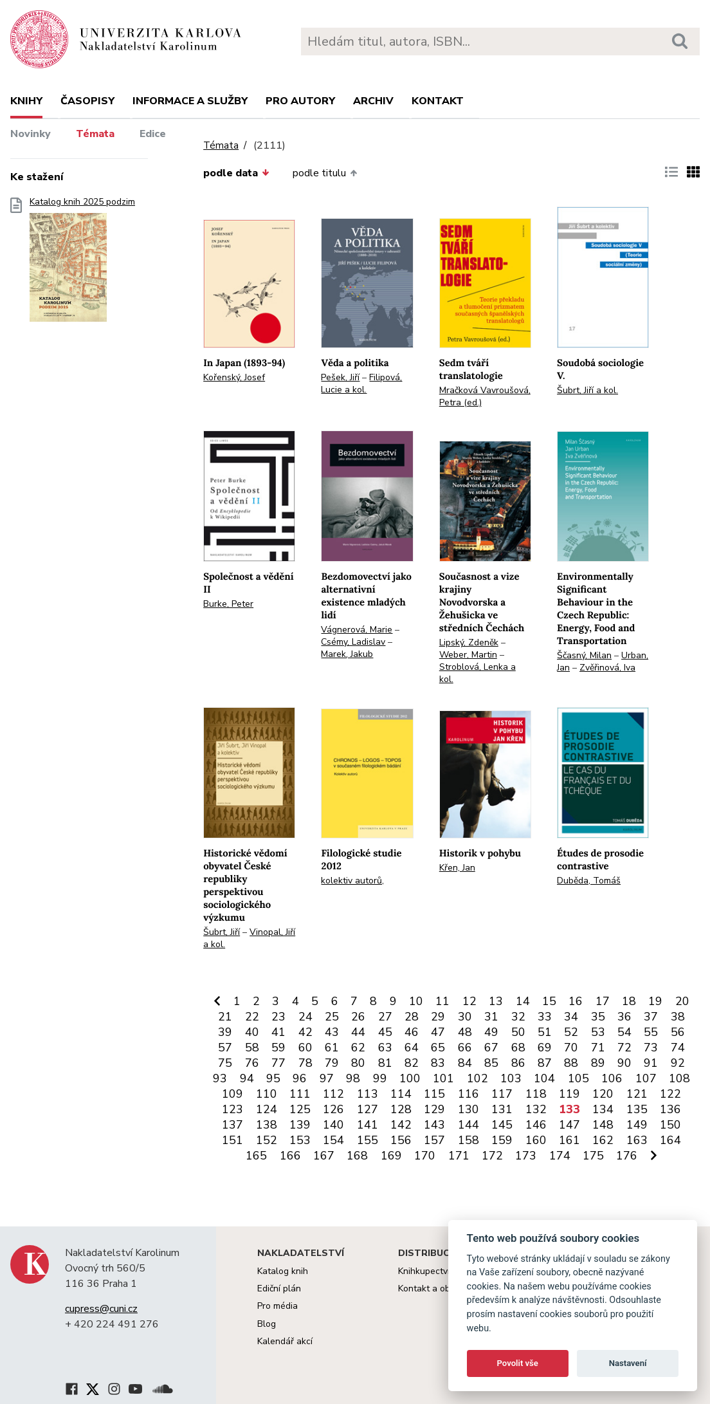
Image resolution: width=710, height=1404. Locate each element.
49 (491, 1032)
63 (385, 1047)
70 (571, 1047)
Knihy (26, 101)
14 (523, 1001)
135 (637, 1109)
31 (491, 1016)
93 (220, 1078)
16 (576, 1001)
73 (651, 1047)
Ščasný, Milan (584, 655)
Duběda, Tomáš (589, 880)
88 (571, 1063)
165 (256, 1155)
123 (232, 1109)
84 (465, 1063)
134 (603, 1109)
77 (278, 1063)
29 (438, 1016)
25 (332, 1016)
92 (678, 1063)
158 (468, 1140)
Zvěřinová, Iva (607, 667)
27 (385, 1016)
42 (305, 1032)
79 (332, 1063)
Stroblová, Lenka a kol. (477, 673)
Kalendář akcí (285, 1341)
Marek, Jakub (347, 654)
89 (598, 1063)
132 (536, 1109)
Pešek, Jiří (340, 377)
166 (290, 1155)
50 (518, 1032)
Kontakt (438, 101)
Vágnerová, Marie (356, 629)
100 (410, 1078)
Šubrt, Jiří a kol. (587, 390)
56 (678, 1032)
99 (380, 1078)
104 (544, 1078)
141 (367, 1124)
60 (305, 1047)
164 (670, 1140)
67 (491, 1047)
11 (442, 1001)
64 (412, 1047)
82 (412, 1063)
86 (518, 1063)
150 (670, 1124)
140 (333, 1124)
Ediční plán (279, 1288)
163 (637, 1140)
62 (358, 1047)
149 (637, 1124)
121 (637, 1094)
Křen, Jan (457, 868)
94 (247, 1078)
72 (624, 1047)
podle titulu (325, 173)
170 (424, 1155)
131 (502, 1109)
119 (569, 1094)
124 (266, 1109)
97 (327, 1078)
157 (434, 1140)
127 (367, 1109)
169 (391, 1155)
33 (545, 1016)
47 (438, 1032)
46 (412, 1032)
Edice (153, 134)
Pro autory (300, 101)
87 (545, 1063)
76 (252, 1063)
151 (232, 1140)
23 (278, 1016)
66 (465, 1047)
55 (651, 1032)
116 (468, 1094)
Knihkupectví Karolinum (445, 1271)
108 (679, 1078)
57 (225, 1047)
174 (559, 1155)
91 (651, 1063)
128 (401, 1109)
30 (465, 1016)
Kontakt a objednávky (442, 1288)
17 (603, 1001)
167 (323, 1155)
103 (511, 1078)
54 (624, 1032)
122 (670, 1094)
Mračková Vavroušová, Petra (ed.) (485, 396)
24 (305, 1016)
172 (492, 1155)
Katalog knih (282, 1271)
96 (300, 1078)
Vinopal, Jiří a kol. (249, 938)
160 (536, 1140)
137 (232, 1124)
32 (518, 1016)
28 (412, 1016)
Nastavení (628, 1363)
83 (438, 1063)
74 (678, 1047)
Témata (95, 134)
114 (401, 1094)
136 (670, 1109)
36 (624, 1016)
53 (598, 1032)
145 (502, 1124)
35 (598, 1016)
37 (651, 1016)
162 (603, 1140)
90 (624, 1063)
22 (252, 1016)
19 (655, 1001)
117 (502, 1094)
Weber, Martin (468, 655)
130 (468, 1109)
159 (502, 1140)
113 (367, 1094)
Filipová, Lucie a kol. (361, 383)
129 (434, 1109)
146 (536, 1124)
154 (333, 1140)
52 (571, 1032)
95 (273, 1078)
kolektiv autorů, (352, 880)
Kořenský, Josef (234, 377)
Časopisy (87, 101)
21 (225, 1016)
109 (232, 1094)
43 (332, 1032)
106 (612, 1078)
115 (434, 1094)
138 (266, 1124)
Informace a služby (190, 101)
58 (252, 1047)
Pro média (277, 1306)
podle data (236, 173)
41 (278, 1032)
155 (367, 1140)
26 (358, 1016)
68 (518, 1047)
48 (465, 1032)
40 (252, 1032)
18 (629, 1001)
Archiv (373, 101)
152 (266, 1140)
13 (496, 1001)
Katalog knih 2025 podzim (82, 263)
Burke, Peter (228, 604)
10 (416, 1001)
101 (443, 1078)
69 (545, 1047)
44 (358, 1032)
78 (305, 1063)
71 (598, 1047)
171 (458, 1155)
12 (469, 1001)
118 (536, 1094)
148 (603, 1124)
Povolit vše (517, 1363)
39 (225, 1032)
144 (468, 1124)
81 (385, 1063)
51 (545, 1032)
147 (569, 1124)
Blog (266, 1324)
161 (569, 1140)
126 (333, 1109)
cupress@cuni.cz (101, 1309)
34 (571, 1016)
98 (353, 1078)
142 (401, 1124)
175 (593, 1155)
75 (225, 1063)
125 (300, 1109)
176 (626, 1155)
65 (438, 1047)
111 (300, 1094)
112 (333, 1094)
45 (385, 1032)
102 (477, 1078)
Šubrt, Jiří (221, 932)
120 (603, 1094)
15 (549, 1001)
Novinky (30, 134)
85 (491, 1063)
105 (578, 1078)
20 (682, 1001)
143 (434, 1124)
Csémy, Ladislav (353, 642)
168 (357, 1155)
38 (678, 1016)
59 (278, 1047)
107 (646, 1078)
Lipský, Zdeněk (468, 642)
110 (266, 1094)
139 (300, 1124)
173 (525, 1155)
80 (358, 1063)
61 (332, 1047)
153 (300, 1140)
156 (401, 1140)
